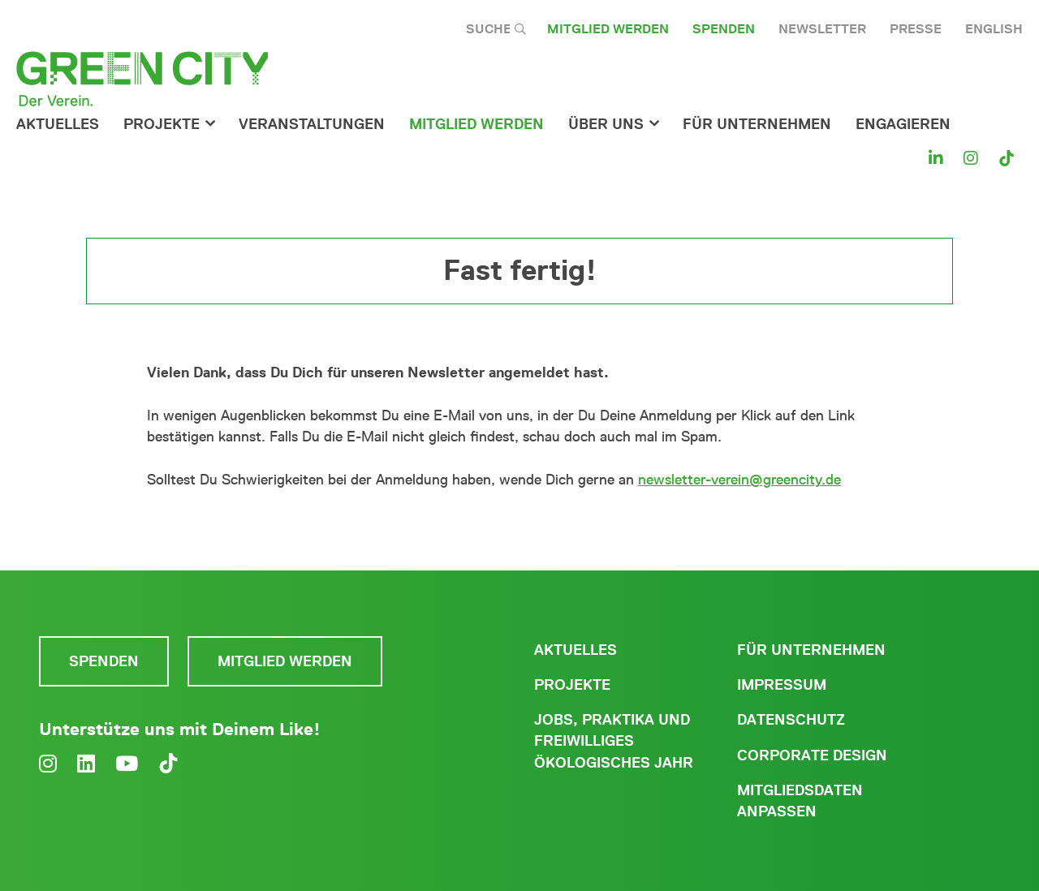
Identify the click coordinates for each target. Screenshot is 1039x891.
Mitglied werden (608, 29)
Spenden (723, 29)
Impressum (781, 685)
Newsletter (822, 29)
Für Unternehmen (811, 650)
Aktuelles (57, 124)
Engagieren (903, 124)
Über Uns (606, 124)
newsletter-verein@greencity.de (739, 480)
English (994, 29)
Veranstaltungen (312, 124)
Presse (916, 29)
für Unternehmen (757, 124)
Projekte (161, 124)
